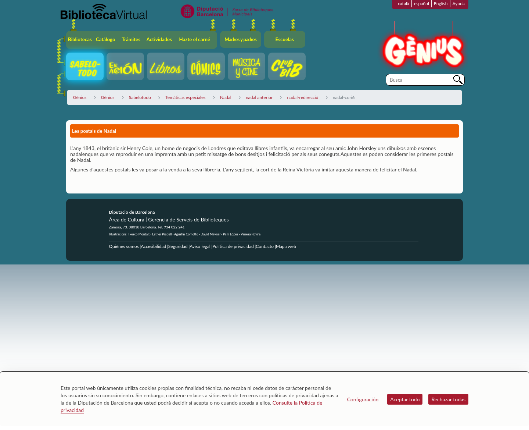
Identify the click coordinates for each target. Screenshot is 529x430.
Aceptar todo (405, 399)
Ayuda (459, 3)
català (403, 3)
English (441, 3)
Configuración (363, 399)
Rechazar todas (448, 399)
